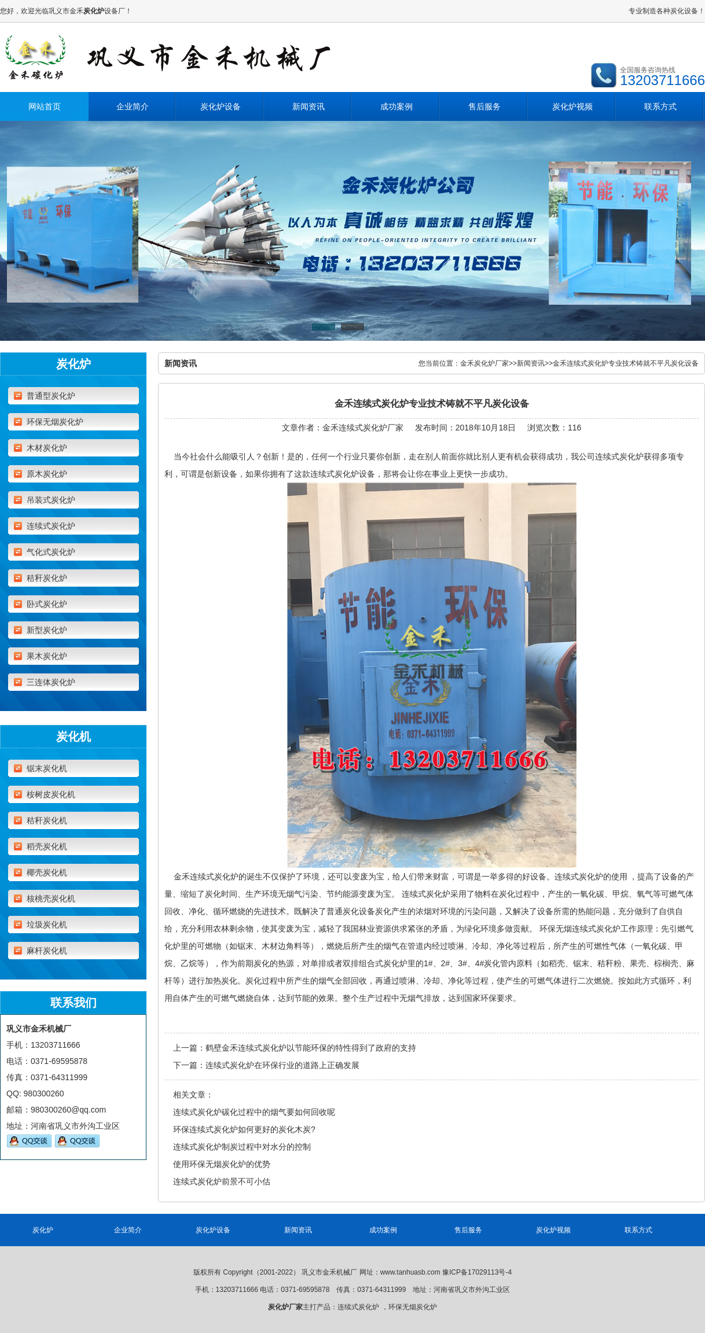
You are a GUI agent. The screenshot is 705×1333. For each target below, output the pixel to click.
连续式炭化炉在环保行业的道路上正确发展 (282, 1065)
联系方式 (660, 106)
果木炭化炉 (47, 656)
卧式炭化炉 (47, 604)
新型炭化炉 (47, 630)
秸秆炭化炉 (47, 578)
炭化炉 (73, 364)
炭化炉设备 (220, 106)
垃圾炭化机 (47, 924)
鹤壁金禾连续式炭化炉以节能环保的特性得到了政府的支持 (310, 1047)
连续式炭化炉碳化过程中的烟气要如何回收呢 (254, 1112)
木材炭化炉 (47, 447)
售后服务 (484, 106)
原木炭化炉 (47, 473)
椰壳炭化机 (47, 872)
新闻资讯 (308, 106)
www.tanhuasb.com (410, 1272)
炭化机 (73, 736)
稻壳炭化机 (47, 846)
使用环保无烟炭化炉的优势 (221, 1164)
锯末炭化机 (47, 768)
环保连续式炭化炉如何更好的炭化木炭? (244, 1129)
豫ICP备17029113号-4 (477, 1272)
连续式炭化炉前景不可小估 (221, 1181)
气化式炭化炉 (51, 552)
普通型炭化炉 (51, 395)
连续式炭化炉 (51, 526)
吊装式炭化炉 (51, 500)
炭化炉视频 (572, 106)
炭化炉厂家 (285, 1307)
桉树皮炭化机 (51, 794)
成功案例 (396, 106)
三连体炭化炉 (51, 682)
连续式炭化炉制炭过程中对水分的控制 (242, 1146)
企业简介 (132, 106)
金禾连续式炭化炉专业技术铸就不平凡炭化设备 (626, 363)
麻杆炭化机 (47, 950)
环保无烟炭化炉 (55, 421)
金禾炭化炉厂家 (484, 363)
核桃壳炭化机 (51, 898)
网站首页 (44, 106)
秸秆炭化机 (47, 820)
